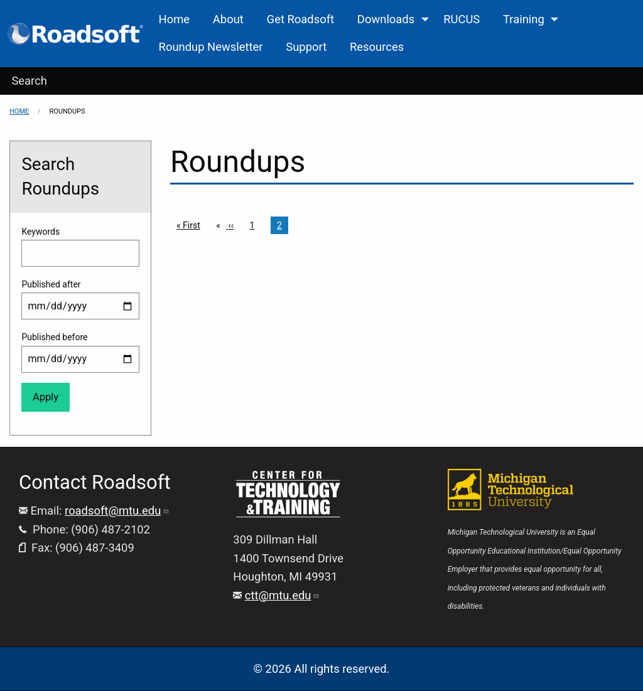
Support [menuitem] (306, 46)
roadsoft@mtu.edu (117, 510)
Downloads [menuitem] (385, 19)
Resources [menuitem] (377, 46)
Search (29, 80)
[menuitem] (76, 33)
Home (19, 111)
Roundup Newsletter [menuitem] (211, 46)
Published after (50, 284)
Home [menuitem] (174, 19)
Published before (54, 337)
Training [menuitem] (523, 19)
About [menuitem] (228, 19)
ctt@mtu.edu (282, 595)
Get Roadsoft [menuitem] (300, 19)
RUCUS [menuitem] (461, 19)
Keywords (40, 232)
